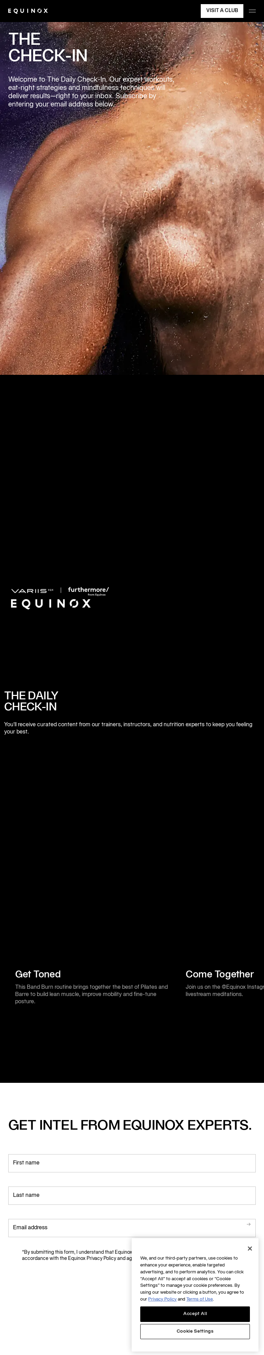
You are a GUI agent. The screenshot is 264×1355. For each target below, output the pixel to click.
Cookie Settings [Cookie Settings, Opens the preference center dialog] (195, 1332)
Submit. (238, 1224)
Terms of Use (199, 1299)
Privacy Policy (162, 1299)
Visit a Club (222, 11)
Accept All (195, 1314)
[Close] (249, 1248)
